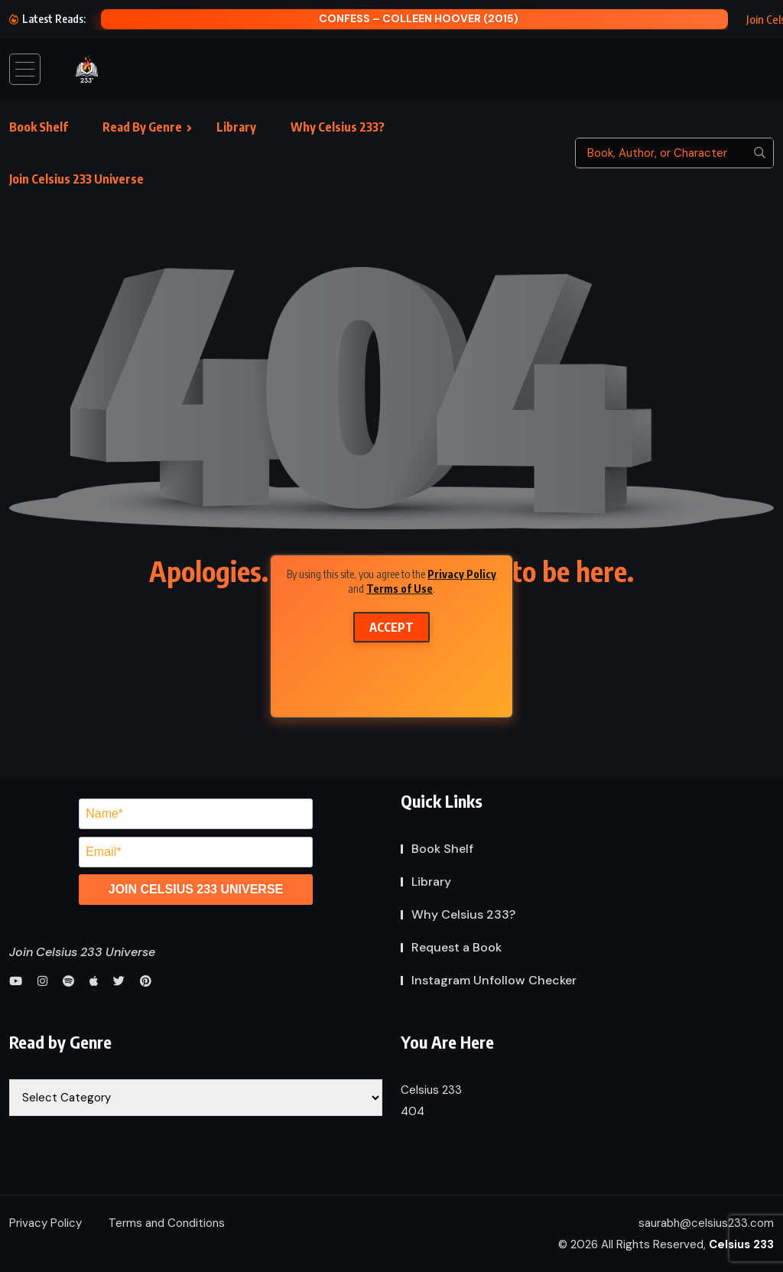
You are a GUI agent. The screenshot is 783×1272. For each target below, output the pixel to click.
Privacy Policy (461, 573)
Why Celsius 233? (338, 127)
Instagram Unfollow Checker (494, 980)
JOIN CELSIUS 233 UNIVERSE (196, 889)
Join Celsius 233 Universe (76, 179)
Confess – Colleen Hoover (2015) (418, 18)
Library (236, 127)
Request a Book (456, 947)
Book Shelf (38, 127)
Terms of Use (399, 588)
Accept (391, 627)
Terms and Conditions (167, 1223)
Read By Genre (142, 127)
